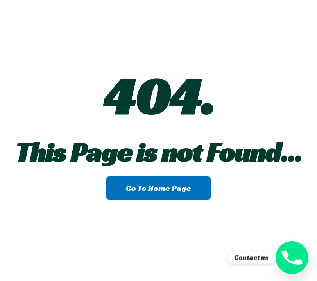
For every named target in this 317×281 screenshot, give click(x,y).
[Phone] (292, 257)
